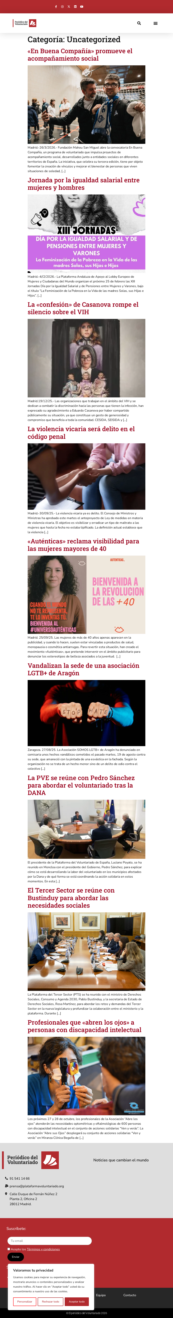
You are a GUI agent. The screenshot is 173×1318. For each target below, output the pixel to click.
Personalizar (24, 1301)
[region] (51, 1287)
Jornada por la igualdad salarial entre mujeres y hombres (84, 184)
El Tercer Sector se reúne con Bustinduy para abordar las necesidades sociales (71, 897)
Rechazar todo (50, 1301)
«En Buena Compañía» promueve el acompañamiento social (80, 54)
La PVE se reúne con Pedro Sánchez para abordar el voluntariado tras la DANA (81, 785)
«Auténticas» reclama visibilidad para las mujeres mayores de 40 (83, 545)
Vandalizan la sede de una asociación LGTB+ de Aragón (83, 669)
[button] (139, 23)
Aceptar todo (77, 1301)
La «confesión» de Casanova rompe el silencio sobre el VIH (83, 308)
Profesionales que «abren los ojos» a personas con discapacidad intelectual (84, 1026)
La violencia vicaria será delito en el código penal (81, 432)
